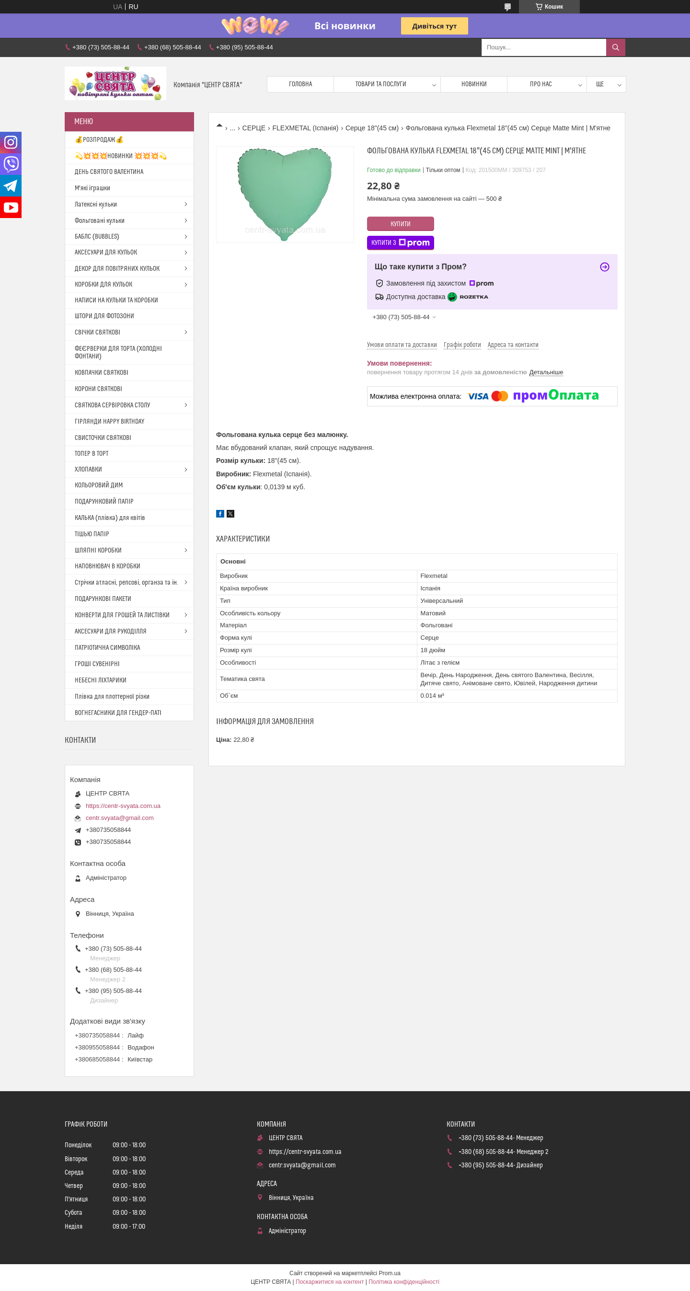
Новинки (474, 84)
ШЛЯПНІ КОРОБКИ (98, 550)
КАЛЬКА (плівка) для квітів (110, 518)
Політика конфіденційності (403, 1282)
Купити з (400, 243)
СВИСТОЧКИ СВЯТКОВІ (103, 438)
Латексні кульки (96, 204)
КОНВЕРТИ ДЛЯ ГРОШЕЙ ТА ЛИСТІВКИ (122, 615)
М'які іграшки (92, 188)
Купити (401, 224)
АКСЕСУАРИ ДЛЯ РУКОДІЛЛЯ (111, 631)
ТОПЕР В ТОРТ (91, 454)
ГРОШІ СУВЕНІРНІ (97, 664)
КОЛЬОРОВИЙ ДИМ (99, 485)
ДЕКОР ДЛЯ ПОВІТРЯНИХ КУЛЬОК (117, 269)
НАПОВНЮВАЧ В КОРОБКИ (107, 566)
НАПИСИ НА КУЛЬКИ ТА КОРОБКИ (116, 300)
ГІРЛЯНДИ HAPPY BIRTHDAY (109, 422)
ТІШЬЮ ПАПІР (92, 534)
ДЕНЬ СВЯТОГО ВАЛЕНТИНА (109, 172)
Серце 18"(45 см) (372, 128)
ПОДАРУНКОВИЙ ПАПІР (104, 502)
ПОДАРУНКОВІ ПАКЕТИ (103, 599)
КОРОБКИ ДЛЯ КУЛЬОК (103, 284)
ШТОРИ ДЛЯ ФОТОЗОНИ (104, 316)
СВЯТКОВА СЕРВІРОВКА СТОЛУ (112, 405)
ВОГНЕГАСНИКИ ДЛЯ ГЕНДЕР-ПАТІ (118, 713)
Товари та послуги (381, 84)
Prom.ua (390, 1273)
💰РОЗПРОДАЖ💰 (99, 140)
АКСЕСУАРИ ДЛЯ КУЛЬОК (106, 252)
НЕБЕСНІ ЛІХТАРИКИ (100, 680)
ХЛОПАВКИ (88, 469)
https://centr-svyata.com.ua (123, 805)
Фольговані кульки (100, 221)
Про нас (541, 84)
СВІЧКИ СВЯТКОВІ (97, 332)
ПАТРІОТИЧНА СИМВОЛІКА (107, 648)
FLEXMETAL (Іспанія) (305, 128)
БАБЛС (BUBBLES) (97, 237)
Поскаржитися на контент (330, 1282)
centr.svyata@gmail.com (120, 817)
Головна (300, 84)
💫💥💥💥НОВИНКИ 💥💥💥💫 (121, 156)
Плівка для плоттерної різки (112, 697)
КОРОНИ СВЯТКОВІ (98, 389)
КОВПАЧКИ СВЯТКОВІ (101, 373)
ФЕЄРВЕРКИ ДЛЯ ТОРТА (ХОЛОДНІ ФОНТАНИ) (118, 352)
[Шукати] (615, 47)
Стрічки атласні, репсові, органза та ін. (126, 583)
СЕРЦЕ (253, 128)
